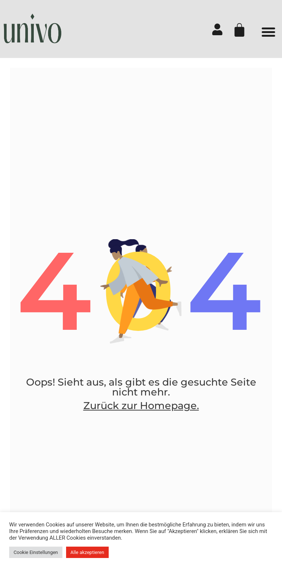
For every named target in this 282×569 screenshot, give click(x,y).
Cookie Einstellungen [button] (36, 552)
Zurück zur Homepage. (141, 414)
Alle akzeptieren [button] (87, 552)
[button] (268, 32)
